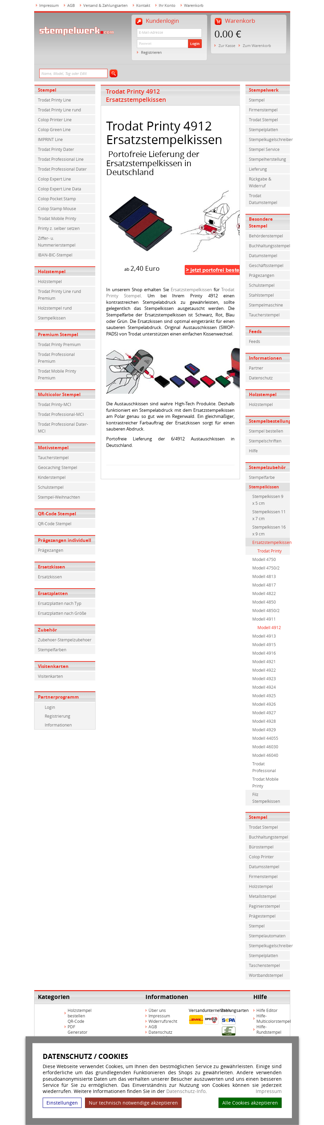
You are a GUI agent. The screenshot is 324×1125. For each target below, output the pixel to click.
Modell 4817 (264, 585)
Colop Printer (261, 856)
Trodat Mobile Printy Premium (57, 374)
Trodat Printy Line (54, 100)
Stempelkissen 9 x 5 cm (267, 500)
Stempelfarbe (262, 477)
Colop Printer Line (55, 119)
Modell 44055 (265, 738)
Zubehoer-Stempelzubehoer (64, 639)
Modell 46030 (265, 746)
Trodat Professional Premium (56, 357)
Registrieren (151, 52)
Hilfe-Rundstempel (268, 1029)
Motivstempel (53, 447)
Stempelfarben (52, 649)
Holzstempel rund (55, 308)
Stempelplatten (263, 129)
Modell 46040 (265, 755)
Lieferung (258, 169)
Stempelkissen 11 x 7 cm (269, 515)
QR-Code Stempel (57, 514)
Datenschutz (261, 377)
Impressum (269, 1091)
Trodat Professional (264, 767)
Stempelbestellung (269, 421)
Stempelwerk (264, 90)
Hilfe (253, 450)
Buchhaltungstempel (268, 837)
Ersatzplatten (53, 593)
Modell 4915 (264, 644)
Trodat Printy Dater (56, 149)
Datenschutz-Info (186, 1091)
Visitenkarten (53, 666)
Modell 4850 (264, 602)
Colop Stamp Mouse (57, 208)
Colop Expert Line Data (59, 188)
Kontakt (143, 5)
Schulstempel (51, 487)
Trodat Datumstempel (263, 199)
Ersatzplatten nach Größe (62, 613)
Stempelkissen (52, 318)
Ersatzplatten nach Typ (59, 603)
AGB (71, 5)
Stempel (47, 90)
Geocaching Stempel (57, 467)
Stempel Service (264, 149)
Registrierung (57, 716)
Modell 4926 (264, 704)
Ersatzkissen (51, 567)
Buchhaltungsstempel (269, 245)
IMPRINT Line (50, 139)
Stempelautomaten (267, 935)
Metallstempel (262, 896)
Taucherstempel (53, 457)
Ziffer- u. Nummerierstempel (56, 241)
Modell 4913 (264, 636)
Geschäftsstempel (266, 265)
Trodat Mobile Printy (57, 218)
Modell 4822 (264, 593)
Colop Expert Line (54, 179)
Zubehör (47, 630)
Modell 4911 (264, 619)
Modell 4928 (264, 721)
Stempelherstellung (267, 159)
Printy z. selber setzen (59, 228)
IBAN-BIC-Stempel (55, 254)
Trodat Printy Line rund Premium (59, 294)
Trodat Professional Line (61, 159)
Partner (256, 368)
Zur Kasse (227, 45)
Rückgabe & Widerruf (260, 182)
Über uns (157, 1010)
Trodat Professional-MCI (61, 414)
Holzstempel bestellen (79, 1012)
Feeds (255, 331)
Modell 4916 (264, 653)
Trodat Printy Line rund (59, 109)
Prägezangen (50, 550)
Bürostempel (261, 846)
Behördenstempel (266, 235)
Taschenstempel (264, 965)
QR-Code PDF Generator (77, 1026)
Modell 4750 (264, 559)
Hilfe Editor (267, 1010)
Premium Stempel (58, 334)
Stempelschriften (265, 440)
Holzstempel (52, 271)
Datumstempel (263, 255)
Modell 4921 (264, 661)
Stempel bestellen (266, 431)
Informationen (58, 725)
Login (195, 43)
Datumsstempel (264, 866)
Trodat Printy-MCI (54, 404)
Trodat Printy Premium (59, 344)
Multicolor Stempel (59, 394)
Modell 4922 (264, 670)
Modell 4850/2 (266, 610)
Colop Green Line (54, 129)
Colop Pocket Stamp (57, 198)
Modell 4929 (264, 729)
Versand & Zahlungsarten (105, 5)
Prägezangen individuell (64, 540)
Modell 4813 (264, 576)
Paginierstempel (264, 906)
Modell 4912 (269, 627)
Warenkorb (193, 5)
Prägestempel (262, 916)
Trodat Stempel (263, 119)
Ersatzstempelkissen (191, 289)
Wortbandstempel (266, 975)
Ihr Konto (167, 5)
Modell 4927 (264, 712)
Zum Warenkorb (257, 45)
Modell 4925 (264, 695)
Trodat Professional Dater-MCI (63, 427)
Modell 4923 (264, 678)
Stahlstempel (261, 295)
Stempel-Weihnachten (59, 497)
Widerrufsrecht (163, 1021)
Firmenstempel (263, 109)
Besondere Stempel (261, 222)
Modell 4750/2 (266, 568)
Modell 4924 (264, 687)
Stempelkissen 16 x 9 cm (269, 530)
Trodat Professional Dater (62, 169)
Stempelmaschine (266, 305)
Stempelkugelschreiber (269, 139)
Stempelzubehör (267, 467)
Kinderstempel (52, 477)
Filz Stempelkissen (266, 798)
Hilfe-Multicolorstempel (273, 1018)
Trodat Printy (269, 550)
